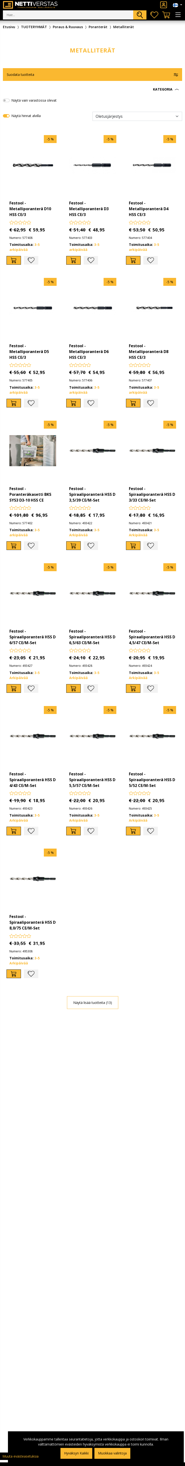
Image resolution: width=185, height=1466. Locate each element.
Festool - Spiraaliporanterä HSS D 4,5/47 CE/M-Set (152, 636)
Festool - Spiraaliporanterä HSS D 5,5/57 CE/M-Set (92, 779)
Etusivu (9, 27)
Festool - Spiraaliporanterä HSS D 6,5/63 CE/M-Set (92, 636)
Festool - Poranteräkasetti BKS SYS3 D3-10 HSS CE (30, 494)
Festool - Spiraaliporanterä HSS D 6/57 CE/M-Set (32, 636)
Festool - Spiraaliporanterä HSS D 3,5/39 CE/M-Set (92, 494)
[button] (92, 89)
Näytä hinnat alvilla (26, 115)
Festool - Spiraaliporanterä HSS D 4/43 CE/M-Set (32, 779)
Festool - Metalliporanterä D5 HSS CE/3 (29, 351)
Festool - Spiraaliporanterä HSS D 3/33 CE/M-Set (152, 494)
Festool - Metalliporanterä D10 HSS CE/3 (30, 208)
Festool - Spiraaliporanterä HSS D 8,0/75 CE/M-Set (32, 922)
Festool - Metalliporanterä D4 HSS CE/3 (148, 208)
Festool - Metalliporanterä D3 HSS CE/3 (89, 208)
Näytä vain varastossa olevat (34, 100)
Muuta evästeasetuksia (20, 1456)
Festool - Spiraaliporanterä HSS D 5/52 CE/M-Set (152, 779)
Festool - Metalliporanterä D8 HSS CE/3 (148, 351)
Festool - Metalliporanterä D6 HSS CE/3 (89, 351)
